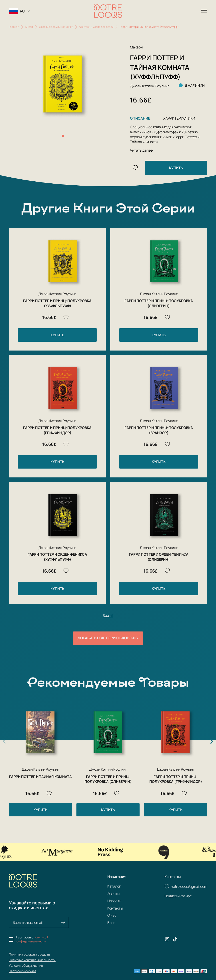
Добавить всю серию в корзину (108, 637)
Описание (140, 118)
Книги (29, 27)
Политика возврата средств (29, 954)
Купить (176, 167)
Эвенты (113, 893)
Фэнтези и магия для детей (96, 27)
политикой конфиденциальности (32, 939)
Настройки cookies (22, 971)
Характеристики (179, 118)
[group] (63, 84)
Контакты (115, 908)
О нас (111, 915)
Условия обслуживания (26, 965)
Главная (14, 27)
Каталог (114, 886)
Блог (111, 922)
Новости (114, 900)
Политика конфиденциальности (32, 960)
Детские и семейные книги (56, 27)
